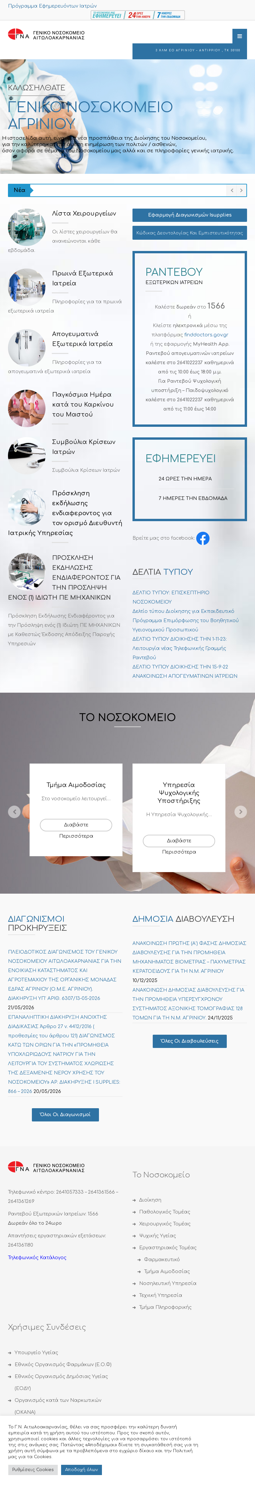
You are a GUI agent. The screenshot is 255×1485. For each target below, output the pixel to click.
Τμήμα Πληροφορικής (165, 1307)
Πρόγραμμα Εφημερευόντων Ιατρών (52, 6)
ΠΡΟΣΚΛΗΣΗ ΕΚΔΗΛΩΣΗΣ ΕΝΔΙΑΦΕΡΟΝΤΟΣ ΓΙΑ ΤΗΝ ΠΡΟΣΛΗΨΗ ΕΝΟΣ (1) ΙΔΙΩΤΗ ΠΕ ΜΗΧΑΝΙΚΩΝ (64, 578)
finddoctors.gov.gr (206, 334)
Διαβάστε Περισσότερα (76, 826)
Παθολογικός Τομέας (164, 1212)
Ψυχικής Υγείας (157, 1235)
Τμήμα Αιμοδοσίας (76, 785)
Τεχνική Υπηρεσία (160, 1295)
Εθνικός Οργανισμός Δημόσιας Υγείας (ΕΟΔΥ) (61, 1382)
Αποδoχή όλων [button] (81, 1469)
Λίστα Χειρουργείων (84, 213)
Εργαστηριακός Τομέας (168, 1247)
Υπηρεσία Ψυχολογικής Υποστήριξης (179, 793)
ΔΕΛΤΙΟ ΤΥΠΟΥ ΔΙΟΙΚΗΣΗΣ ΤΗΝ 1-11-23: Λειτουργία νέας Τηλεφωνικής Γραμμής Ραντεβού (179, 648)
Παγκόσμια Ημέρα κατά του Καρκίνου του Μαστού (83, 404)
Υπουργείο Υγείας (36, 1352)
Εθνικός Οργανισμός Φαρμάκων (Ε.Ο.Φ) (63, 1364)
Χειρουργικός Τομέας (165, 1223)
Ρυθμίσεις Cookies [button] (33, 1469)
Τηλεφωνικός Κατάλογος (37, 1257)
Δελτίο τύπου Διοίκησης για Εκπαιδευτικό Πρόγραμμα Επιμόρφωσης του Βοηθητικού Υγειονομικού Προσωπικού (185, 620)
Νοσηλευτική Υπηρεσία (168, 1283)
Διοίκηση (150, 1200)
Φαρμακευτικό (162, 1259)
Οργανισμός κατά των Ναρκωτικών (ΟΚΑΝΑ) (58, 1406)
